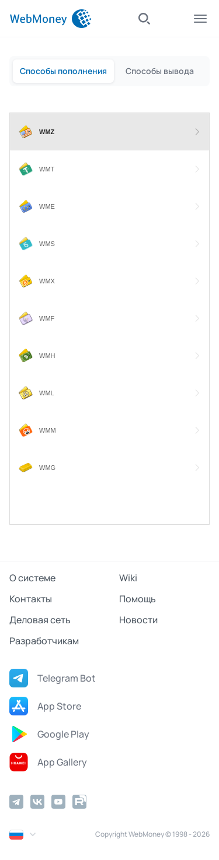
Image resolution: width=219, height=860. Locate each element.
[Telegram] (16, 802)
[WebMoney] (50, 18)
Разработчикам (44, 640)
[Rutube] (79, 802)
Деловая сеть (40, 619)
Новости (138, 619)
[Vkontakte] (37, 802)
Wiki (128, 577)
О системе (32, 577)
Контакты (30, 598)
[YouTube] (58, 802)
